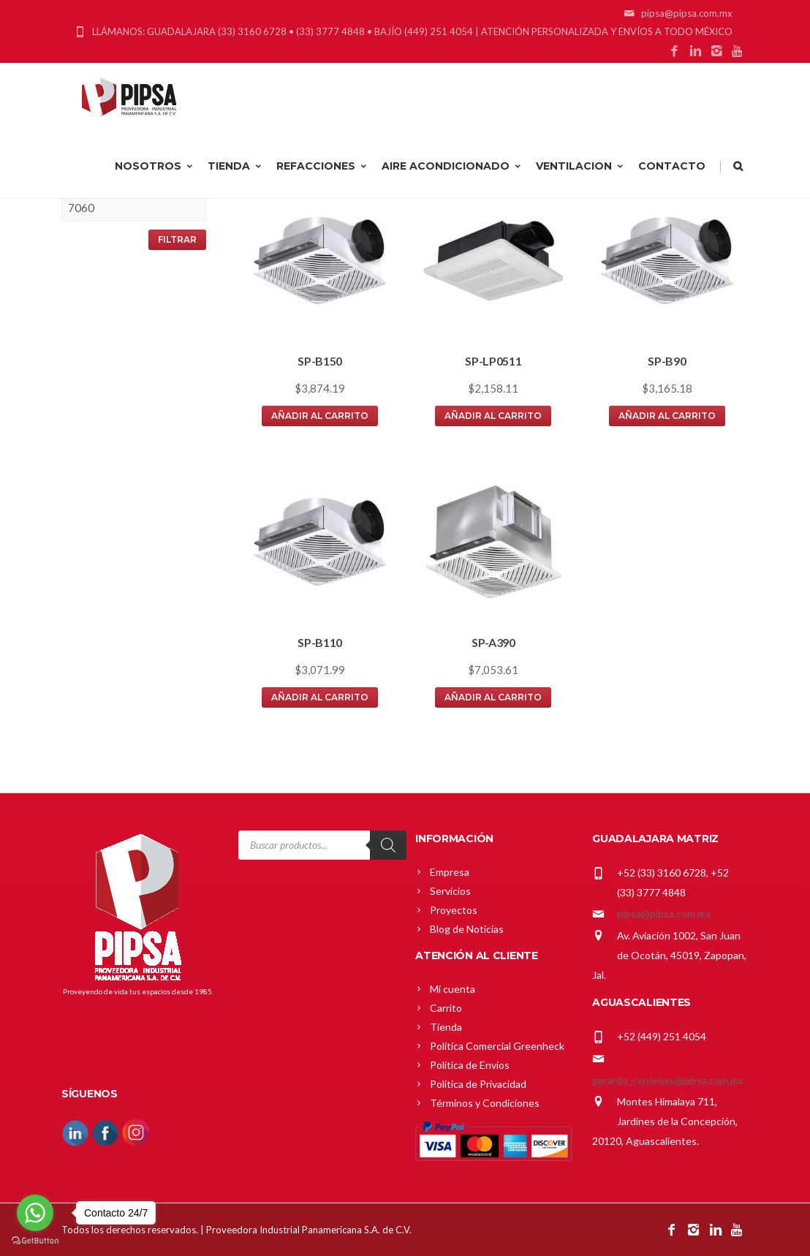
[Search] (388, 845)
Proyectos (453, 910)
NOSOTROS (154, 166)
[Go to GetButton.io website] (35, 1241)
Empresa (449, 872)
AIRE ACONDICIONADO (452, 166)
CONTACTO (671, 166)
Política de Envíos (470, 1065)
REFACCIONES (322, 166)
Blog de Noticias (467, 929)
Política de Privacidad (478, 1084)
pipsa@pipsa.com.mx (664, 913)
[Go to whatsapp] (35, 1213)
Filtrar (177, 239)
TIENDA (235, 166)
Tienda (446, 1027)
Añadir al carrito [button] (319, 415)
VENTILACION (580, 166)
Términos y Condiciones (485, 1103)
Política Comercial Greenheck (497, 1046)
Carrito (446, 1008)
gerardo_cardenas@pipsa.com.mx (667, 1080)
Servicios (450, 891)
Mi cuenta (452, 989)
